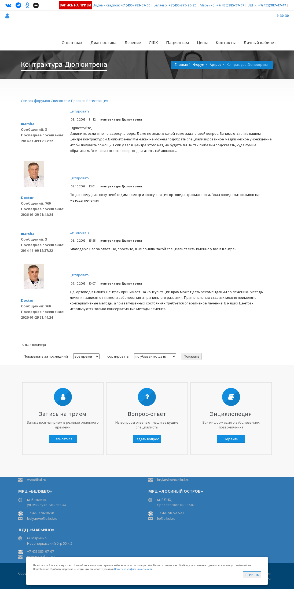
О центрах (72, 42)
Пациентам (177, 42)
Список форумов (35, 100)
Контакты (226, 42)
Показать (191, 356)
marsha (27, 123)
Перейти (231, 439)
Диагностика (103, 42)
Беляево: (161, 5)
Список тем (60, 100)
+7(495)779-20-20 (182, 5)
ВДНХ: (252, 5)
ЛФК (153, 42)
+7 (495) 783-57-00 (135, 5)
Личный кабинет (260, 42)
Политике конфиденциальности (133, 569)
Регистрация (97, 100)
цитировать (80, 111)
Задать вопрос (147, 439)
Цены (202, 42)
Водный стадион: (106, 5)
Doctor (27, 197)
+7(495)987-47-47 (272, 5)
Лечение (132, 42)
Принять (252, 575)
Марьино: (207, 5)
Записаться (63, 439)
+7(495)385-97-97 (230, 5)
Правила (78, 100)
